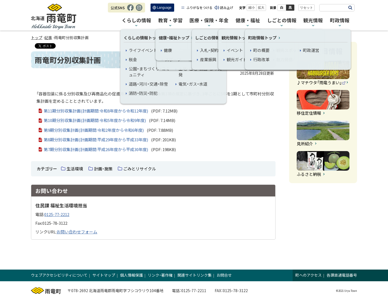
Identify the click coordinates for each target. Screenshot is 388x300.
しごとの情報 (281, 20)
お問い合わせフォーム (77, 232)
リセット (306, 8)
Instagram (139, 10)
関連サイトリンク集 (194, 275)
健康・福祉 (248, 20)
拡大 (261, 8)
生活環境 (75, 168)
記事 (48, 37)
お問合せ (224, 275)
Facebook (130, 10)
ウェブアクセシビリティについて (59, 275)
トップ (36, 37)
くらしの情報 (136, 20)
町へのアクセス (308, 275)
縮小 (251, 8)
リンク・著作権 (160, 275)
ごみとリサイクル (139, 168)
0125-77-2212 (56, 214)
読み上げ (226, 7)
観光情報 (313, 20)
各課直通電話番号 (342, 275)
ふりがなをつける (199, 7)
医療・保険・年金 (209, 20)
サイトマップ (103, 275)
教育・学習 (170, 20)
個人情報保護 (131, 275)
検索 (350, 7)
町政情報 (339, 20)
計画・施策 (103, 168)
